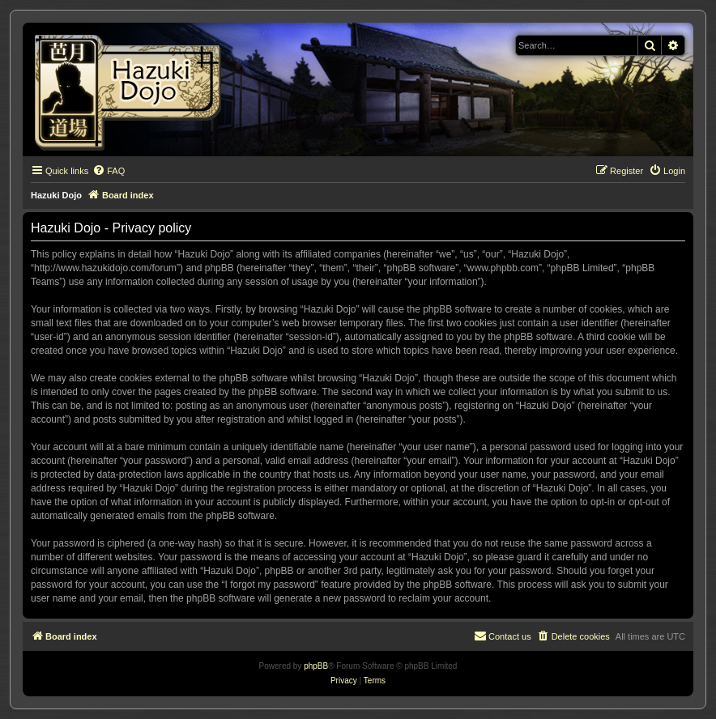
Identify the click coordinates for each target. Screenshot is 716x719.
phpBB (316, 666)
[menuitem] (108, 171)
